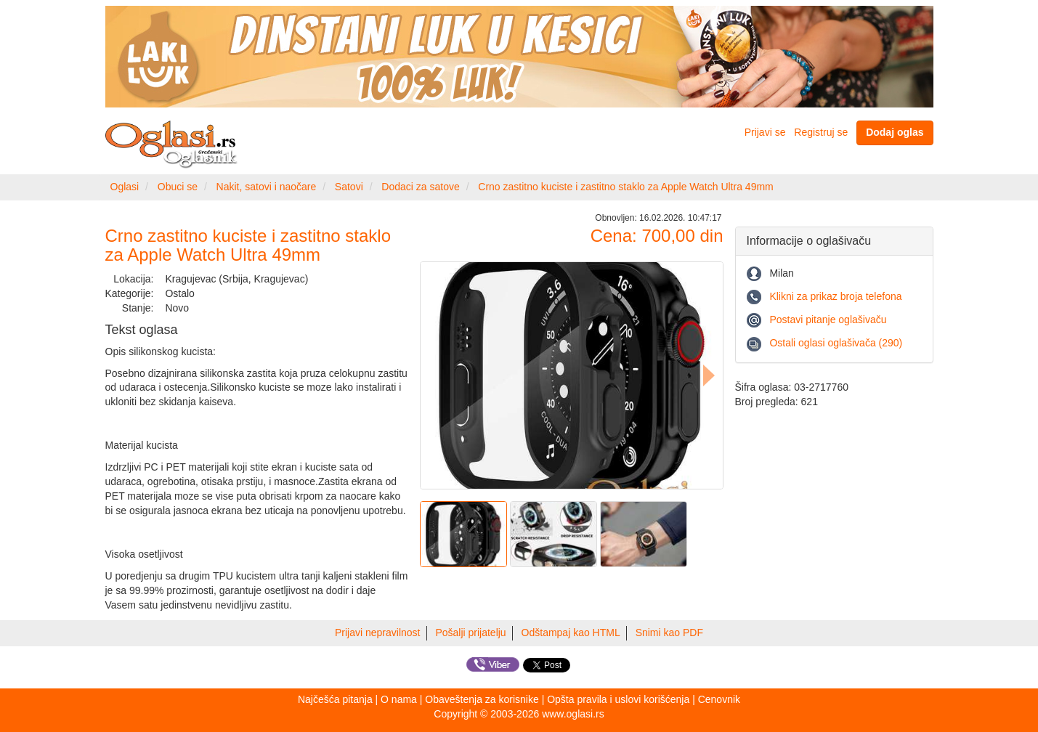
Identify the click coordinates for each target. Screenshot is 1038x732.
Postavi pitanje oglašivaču (827, 319)
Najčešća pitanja (335, 699)
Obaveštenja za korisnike (481, 699)
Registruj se (821, 132)
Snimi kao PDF (669, 632)
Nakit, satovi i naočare (266, 186)
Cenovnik (719, 699)
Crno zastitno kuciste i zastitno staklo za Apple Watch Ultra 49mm (625, 186)
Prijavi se (765, 132)
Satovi (349, 186)
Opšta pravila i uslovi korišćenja (618, 699)
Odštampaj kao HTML (571, 632)
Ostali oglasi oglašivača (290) (835, 343)
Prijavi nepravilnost (378, 632)
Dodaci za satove (420, 186)
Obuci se (178, 186)
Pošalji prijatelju (470, 632)
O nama (399, 699)
